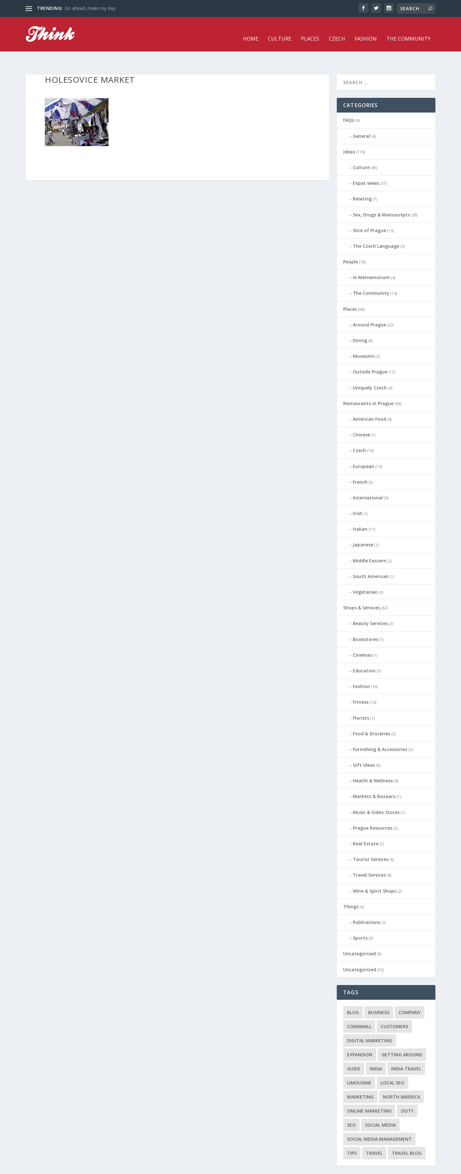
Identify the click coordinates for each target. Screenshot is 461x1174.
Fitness (360, 683)
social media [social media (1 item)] (380, 1105)
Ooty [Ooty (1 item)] (407, 1091)
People (350, 242)
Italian (360, 510)
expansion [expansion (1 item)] (359, 1035)
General (361, 116)
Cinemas (362, 635)
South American (371, 557)
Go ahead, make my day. (90, 8)
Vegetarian (365, 573)
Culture (279, 30)
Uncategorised (359, 934)
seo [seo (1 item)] (351, 1105)
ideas (349, 132)
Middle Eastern (369, 541)
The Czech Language (376, 226)
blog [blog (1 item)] (353, 993)
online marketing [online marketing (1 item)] (369, 1091)
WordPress (130, 1167)
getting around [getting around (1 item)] (402, 1035)
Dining (360, 321)
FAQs (348, 101)
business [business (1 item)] (378, 993)
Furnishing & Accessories (380, 730)
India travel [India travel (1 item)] (406, 1049)
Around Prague (369, 305)
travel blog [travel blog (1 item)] (407, 1134)
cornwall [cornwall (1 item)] (359, 1007)
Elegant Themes (70, 1167)
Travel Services (369, 856)
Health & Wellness (373, 761)
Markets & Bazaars (374, 777)
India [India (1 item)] (376, 1049)
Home (250, 30)
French (360, 462)
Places (310, 30)
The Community (408, 30)
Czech (337, 30)
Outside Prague (370, 352)
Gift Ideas (364, 746)
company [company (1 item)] (410, 993)
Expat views (366, 164)
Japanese (363, 525)
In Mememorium (371, 258)
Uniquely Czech (370, 368)
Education (364, 651)
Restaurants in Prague (368, 384)
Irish (357, 494)
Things (351, 887)
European (363, 447)
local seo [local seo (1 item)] (392, 1063)
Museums (363, 337)
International (368, 478)
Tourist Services (370, 840)
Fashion (366, 30)
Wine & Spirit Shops (374, 871)
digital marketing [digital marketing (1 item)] (369, 1021)
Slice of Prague (369, 211)
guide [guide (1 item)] (353, 1049)
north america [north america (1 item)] (401, 1077)
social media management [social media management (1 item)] (379, 1119)
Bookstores (365, 620)
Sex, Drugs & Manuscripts (381, 195)
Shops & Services (361, 588)
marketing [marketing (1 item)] (360, 1077)
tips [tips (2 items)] (352, 1134)
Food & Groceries (371, 714)
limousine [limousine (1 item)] (359, 1063)
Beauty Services (370, 604)
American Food (369, 400)
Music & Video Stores (376, 793)
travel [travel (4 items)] (374, 1134)
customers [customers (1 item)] (394, 1007)
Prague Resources (372, 808)
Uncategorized (359, 950)
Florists (361, 698)
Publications (366, 903)
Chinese (361, 415)
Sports (360, 919)
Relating (362, 179)
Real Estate (365, 824)
